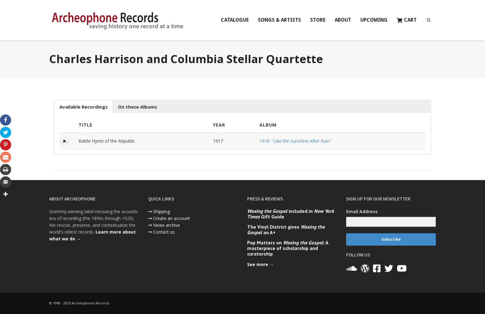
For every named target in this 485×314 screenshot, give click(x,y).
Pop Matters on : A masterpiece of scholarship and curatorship (287, 248)
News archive (166, 225)
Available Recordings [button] (83, 107)
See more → (260, 264)
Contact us (164, 232)
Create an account (171, 218)
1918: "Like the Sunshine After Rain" (295, 141)
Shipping (161, 211)
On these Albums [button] (137, 107)
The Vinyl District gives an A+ (286, 229)
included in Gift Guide (290, 214)
